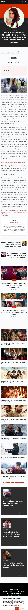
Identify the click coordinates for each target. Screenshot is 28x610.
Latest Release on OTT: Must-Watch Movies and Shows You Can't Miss (14, 317)
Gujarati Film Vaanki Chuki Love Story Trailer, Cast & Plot (12, 386)
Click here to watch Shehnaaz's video (13, 162)
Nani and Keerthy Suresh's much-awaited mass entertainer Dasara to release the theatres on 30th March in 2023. (11, 244)
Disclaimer (21, 596)
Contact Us (14, 594)
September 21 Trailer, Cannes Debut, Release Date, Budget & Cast (12, 539)
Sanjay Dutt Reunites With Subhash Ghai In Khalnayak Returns (13, 570)
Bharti (10, 62)
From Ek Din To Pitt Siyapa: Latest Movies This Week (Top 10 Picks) (13, 481)
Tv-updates (14, 30)
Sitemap (8, 591)
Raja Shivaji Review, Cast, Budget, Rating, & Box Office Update (13, 405)
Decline (22, 608)
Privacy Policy (8, 596)
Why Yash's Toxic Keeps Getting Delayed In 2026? (13, 462)
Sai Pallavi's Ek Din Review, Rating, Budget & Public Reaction (13, 443)
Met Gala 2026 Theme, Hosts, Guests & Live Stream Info (13, 367)
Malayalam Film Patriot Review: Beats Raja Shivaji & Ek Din (13, 424)
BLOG (14, 282)
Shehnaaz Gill (5, 137)
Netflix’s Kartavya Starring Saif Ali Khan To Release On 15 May (13, 348)
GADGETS (5, 504)
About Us (19, 591)
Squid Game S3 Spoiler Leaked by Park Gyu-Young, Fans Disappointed (14, 288)
